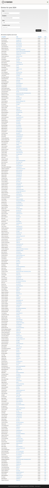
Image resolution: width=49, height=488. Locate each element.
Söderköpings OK (19, 134)
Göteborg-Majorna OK (20, 236)
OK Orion (18, 428)
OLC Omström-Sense (20, 404)
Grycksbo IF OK (19, 128)
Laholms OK (18, 54)
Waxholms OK (19, 335)
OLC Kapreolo (19, 176)
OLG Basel (18, 374)
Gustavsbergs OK (19, 64)
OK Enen (18, 387)
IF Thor (17, 224)
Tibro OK (18, 77)
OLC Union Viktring (20, 452)
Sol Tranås (18, 122)
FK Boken (18, 356)
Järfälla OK (18, 427)
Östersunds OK (19, 183)
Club (3, 11)
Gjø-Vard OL (18, 284)
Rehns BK (18, 393)
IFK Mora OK (18, 99)
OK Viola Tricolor (19, 337)
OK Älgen (18, 340)
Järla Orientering (19, 78)
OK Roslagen (18, 221)
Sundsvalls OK (19, 194)
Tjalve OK (18, 109)
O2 (16, 105)
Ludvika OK (18, 462)
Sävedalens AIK (19, 369)
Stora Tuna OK (19, 43)
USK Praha (18, 80)
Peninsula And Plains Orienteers (22, 248)
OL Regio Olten (19, 154)
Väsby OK (18, 345)
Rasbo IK (18, 425)
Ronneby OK (18, 210)
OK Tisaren (18, 181)
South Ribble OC (19, 313)
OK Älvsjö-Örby (19, 72)
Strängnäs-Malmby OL (20, 200)
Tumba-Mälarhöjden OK (20, 191)
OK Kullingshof (19, 131)
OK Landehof (18, 125)
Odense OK (18, 329)
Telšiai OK (18, 242)
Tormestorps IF (19, 138)
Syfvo (17, 155)
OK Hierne (18, 81)
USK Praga (18, 59)
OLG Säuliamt (18, 326)
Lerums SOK (18, 234)
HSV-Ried (18, 141)
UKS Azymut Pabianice (20, 433)
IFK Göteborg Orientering (21, 281)
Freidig (17, 265)
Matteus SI (18, 240)
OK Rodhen (18, 123)
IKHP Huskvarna (19, 170)
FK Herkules (18, 258)
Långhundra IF (19, 415)
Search (39, 30)
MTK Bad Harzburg (20, 422)
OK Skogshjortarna (20, 440)
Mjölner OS (18, 377)
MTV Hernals (18, 115)
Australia (18, 314)
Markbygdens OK (19, 300)
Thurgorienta (18, 178)
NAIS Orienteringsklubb (20, 49)
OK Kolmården (19, 44)
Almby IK (18, 290)
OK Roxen (18, 147)
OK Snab (18, 354)
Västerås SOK (18, 41)
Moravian (18, 316)
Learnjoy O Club (19, 438)
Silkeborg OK (18, 139)
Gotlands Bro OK (19, 475)
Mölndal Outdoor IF (20, 94)
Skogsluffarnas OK (19, 117)
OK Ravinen (18, 102)
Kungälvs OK (18, 40)
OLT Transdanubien (20, 451)
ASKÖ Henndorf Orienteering (21, 88)
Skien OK (18, 207)
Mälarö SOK (18, 289)
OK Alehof (18, 75)
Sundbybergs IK (19, 136)
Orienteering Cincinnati (20, 168)
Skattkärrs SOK (19, 69)
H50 (45, 38)
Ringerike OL (18, 353)
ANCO (17, 70)
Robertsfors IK (19, 293)
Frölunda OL (18, 187)
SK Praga (18, 218)
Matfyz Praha (18, 409)
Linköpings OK (19, 62)
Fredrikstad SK (19, 38)
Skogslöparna (19, 146)
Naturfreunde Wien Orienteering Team (23, 93)
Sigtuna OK (18, 274)
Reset (44, 30)
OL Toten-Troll (19, 142)
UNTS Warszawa (19, 319)
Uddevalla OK (18, 73)
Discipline (4, 15)
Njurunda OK (18, 85)
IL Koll (17, 359)
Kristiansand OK (19, 321)
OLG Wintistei (18, 202)
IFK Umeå (18, 396)
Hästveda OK (18, 126)
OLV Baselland (19, 324)
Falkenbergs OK (19, 226)
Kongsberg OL (19, 398)
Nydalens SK (18, 179)
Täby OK (17, 197)
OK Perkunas (18, 269)
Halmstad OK (18, 247)
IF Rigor (17, 67)
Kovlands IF (18, 120)
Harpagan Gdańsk (19, 250)
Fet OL (17, 157)
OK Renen (18, 237)
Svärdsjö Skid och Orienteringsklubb (23, 51)
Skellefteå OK (18, 464)
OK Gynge (18, 470)
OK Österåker (18, 301)
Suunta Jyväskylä (19, 199)
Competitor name (6, 25)
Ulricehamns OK (19, 203)
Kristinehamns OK (19, 244)
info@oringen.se (37, 486)
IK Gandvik (18, 107)
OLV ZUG (18, 61)
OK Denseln (18, 252)
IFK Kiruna (18, 292)
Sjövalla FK (18, 133)
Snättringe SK (18, 118)
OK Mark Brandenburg (20, 266)
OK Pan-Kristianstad (20, 372)
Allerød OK (18, 330)
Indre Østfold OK (19, 83)
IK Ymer (17, 411)
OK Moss (18, 351)
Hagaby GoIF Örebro (20, 322)
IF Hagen (18, 104)
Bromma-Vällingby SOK (20, 101)
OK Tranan (18, 261)
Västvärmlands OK (19, 343)
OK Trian (18, 57)
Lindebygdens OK (19, 186)
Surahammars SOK (19, 189)
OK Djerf (17, 96)
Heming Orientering (20, 327)
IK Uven (17, 91)
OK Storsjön (18, 48)
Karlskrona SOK (19, 56)
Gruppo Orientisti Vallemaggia (22, 89)
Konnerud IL (18, 367)
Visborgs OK (18, 332)
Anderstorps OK (19, 213)
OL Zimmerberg (19, 150)
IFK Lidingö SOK (19, 112)
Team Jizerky (18, 395)
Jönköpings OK (19, 430)
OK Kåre (17, 350)
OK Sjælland (18, 184)
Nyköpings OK (19, 171)
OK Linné (18, 215)
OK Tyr (17, 65)
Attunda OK (18, 460)
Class (3, 20)
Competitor (3, 36)
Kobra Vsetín (18, 149)
